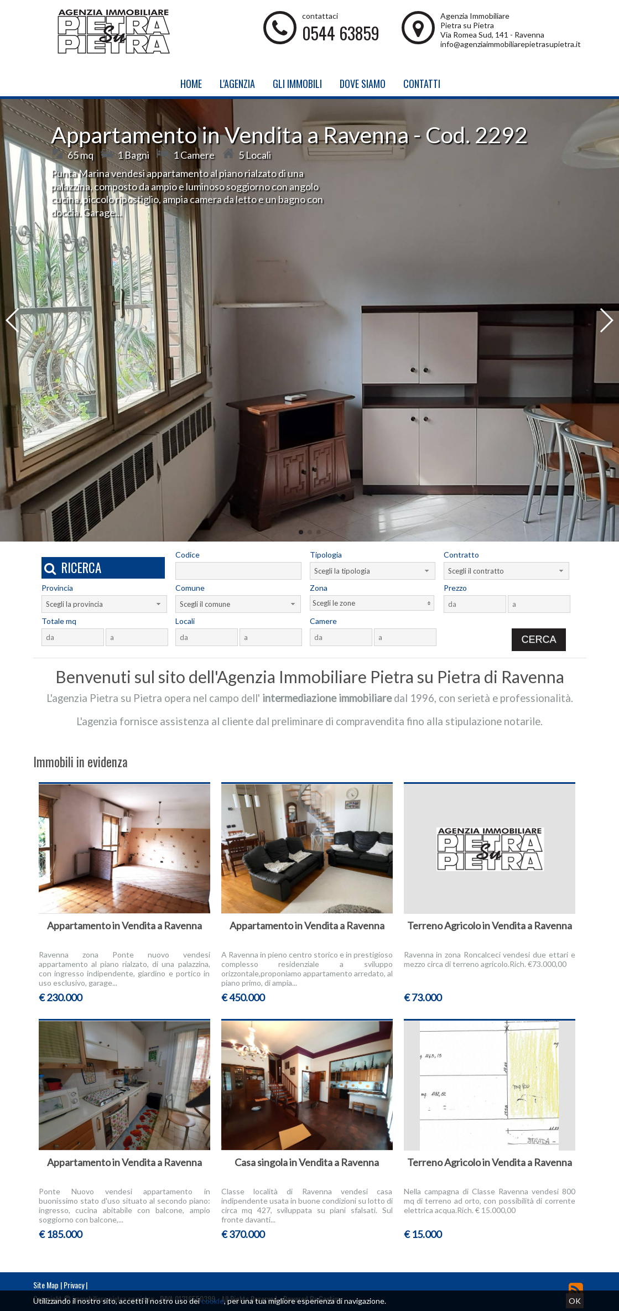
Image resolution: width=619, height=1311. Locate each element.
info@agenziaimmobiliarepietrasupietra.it (510, 44)
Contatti (421, 83)
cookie (212, 1300)
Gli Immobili (297, 83)
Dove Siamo (363, 83)
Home (191, 83)
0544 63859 (340, 32)
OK (575, 1300)
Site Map (46, 1285)
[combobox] (372, 571)
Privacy (74, 1285)
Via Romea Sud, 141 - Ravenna (492, 34)
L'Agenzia (237, 83)
